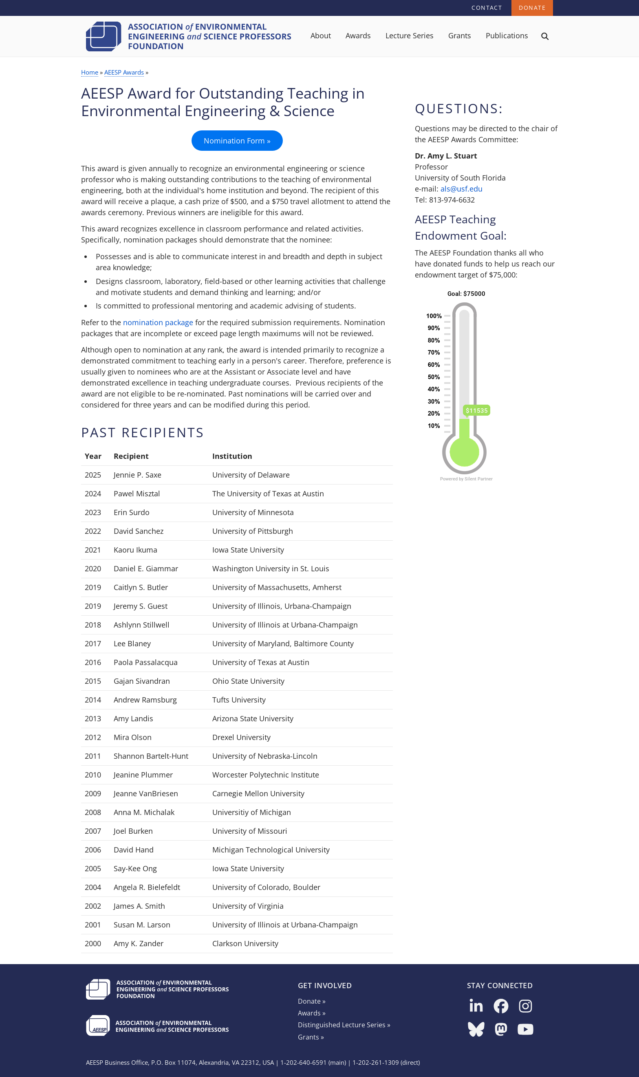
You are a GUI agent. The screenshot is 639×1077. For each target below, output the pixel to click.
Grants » (311, 1037)
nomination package (158, 322)
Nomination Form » (237, 140)
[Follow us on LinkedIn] (476, 1007)
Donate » (312, 1001)
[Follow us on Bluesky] (476, 1030)
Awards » (312, 1013)
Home (89, 72)
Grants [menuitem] (459, 35)
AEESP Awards (124, 72)
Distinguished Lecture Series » (344, 1024)
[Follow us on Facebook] (501, 1007)
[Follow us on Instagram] (525, 1007)
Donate (532, 7)
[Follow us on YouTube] (525, 1030)
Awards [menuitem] (358, 35)
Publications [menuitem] (507, 35)
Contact (487, 7)
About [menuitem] (321, 35)
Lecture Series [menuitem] (410, 35)
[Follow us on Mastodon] (501, 1030)
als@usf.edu (462, 189)
